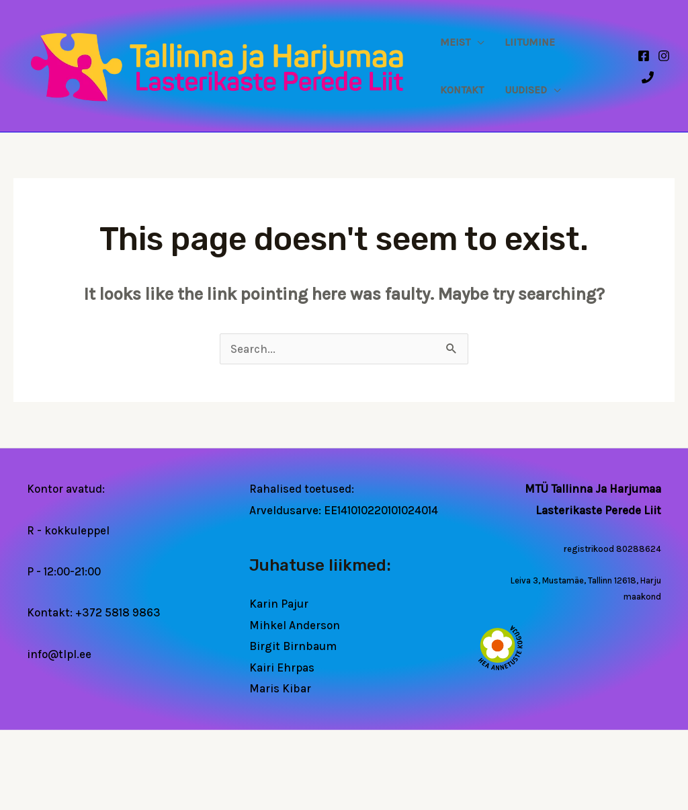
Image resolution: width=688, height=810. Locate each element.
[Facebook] (644, 56)
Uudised (526, 90)
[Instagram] (664, 56)
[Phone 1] (648, 77)
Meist (455, 42)
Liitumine (530, 42)
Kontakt (462, 90)
